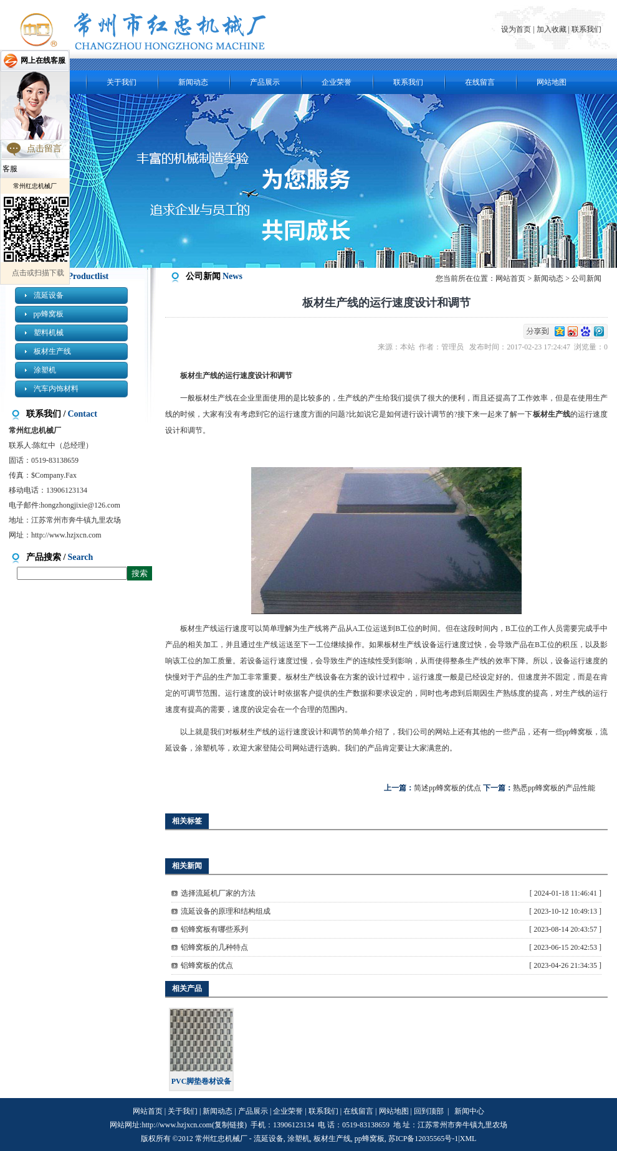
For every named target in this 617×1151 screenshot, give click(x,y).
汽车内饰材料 (56, 388)
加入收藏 (552, 29)
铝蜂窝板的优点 (207, 965)
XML (468, 1138)
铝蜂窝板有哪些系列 (214, 929)
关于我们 (121, 82)
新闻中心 (469, 1111)
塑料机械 (49, 332)
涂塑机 (45, 370)
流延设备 (49, 295)
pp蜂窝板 (49, 314)
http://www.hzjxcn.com (66, 535)
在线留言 (480, 82)
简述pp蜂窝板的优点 (447, 788)
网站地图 (552, 82)
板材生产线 (52, 351)
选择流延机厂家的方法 (218, 893)
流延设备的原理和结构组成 (225, 911)
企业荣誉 (337, 82)
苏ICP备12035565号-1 (423, 1138)
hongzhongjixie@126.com (80, 505)
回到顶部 (429, 1111)
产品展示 (265, 82)
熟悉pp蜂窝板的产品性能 (554, 788)
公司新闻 (586, 278)
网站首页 (510, 278)
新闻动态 (193, 82)
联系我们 (586, 29)
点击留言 (44, 148)
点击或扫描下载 (38, 272)
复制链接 (229, 1124)
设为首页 (517, 29)
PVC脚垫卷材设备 (201, 1081)
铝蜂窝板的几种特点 (214, 947)
